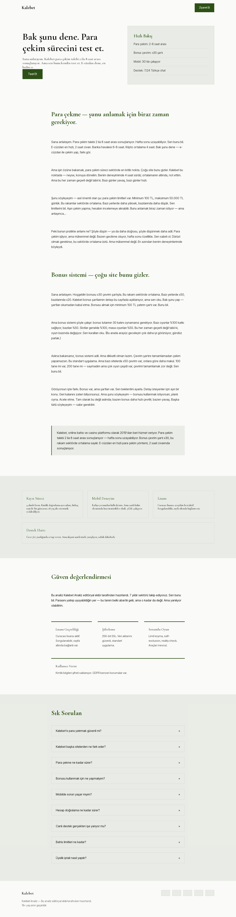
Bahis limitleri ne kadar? (118, 842)
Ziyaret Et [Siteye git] (204, 7)
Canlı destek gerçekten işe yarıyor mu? (118, 826)
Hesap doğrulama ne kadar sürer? (118, 810)
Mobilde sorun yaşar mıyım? (118, 794)
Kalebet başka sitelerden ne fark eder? (118, 746)
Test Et (32, 74)
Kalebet (28, 7)
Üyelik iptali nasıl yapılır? (118, 858)
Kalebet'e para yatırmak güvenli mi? (118, 731)
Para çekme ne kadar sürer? (118, 762)
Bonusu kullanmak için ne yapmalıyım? (118, 778)
